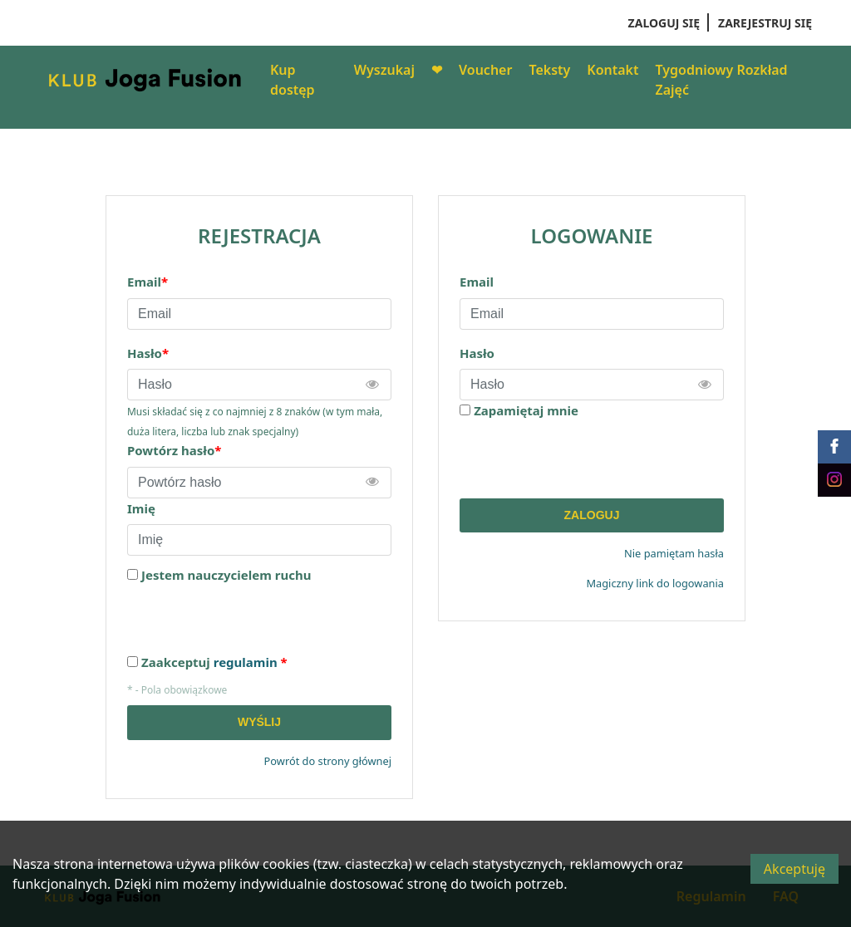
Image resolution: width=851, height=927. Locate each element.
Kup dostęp (292, 80)
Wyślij (259, 721)
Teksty (549, 70)
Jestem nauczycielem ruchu (226, 575)
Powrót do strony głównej (327, 760)
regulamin (246, 662)
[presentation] (586, 459)
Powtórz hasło (174, 450)
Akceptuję (794, 869)
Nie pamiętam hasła (674, 553)
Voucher (485, 70)
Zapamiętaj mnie (526, 410)
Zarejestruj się (765, 23)
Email (477, 281)
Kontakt (612, 70)
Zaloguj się (664, 23)
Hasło (477, 353)
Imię (141, 508)
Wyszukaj (384, 70)
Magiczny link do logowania (655, 583)
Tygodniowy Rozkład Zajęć (722, 80)
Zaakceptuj (214, 662)
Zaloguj (592, 515)
